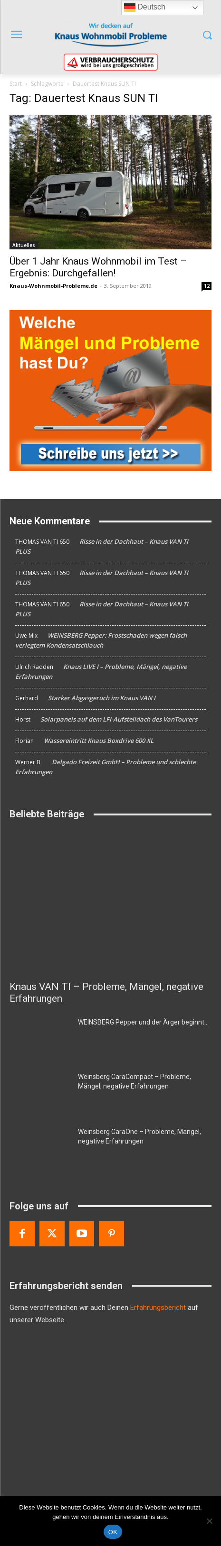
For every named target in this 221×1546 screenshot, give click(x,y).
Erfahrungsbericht (158, 1307)
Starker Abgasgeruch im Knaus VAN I (101, 698)
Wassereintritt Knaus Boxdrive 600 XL (99, 740)
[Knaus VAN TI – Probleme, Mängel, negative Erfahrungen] (110, 902)
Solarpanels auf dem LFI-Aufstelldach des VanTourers (118, 719)
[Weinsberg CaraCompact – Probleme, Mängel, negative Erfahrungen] (40, 1093)
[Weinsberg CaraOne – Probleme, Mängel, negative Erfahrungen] (40, 1148)
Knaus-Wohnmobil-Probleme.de (53, 285)
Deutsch (144, 7)
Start (16, 84)
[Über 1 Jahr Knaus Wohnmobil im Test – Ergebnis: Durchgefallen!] (110, 182)
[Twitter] (52, 1233)
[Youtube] (82, 1233)
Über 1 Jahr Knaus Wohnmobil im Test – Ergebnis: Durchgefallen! (98, 267)
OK (112, 1532)
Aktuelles (23, 245)
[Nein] (209, 1521)
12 (207, 286)
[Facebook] (22, 1233)
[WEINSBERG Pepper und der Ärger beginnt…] (40, 1038)
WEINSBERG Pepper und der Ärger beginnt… (143, 1022)
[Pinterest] (111, 1233)
